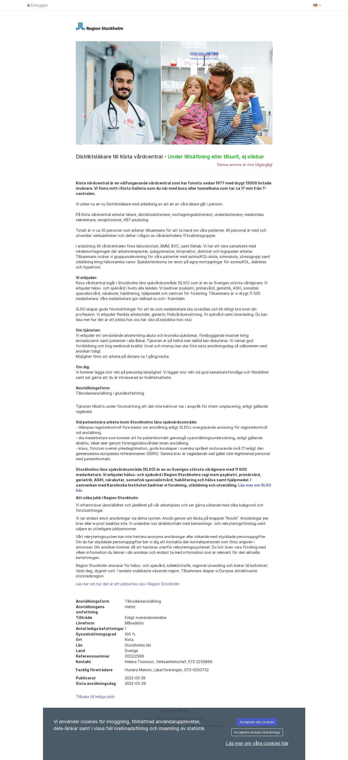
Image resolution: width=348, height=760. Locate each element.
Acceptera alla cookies (257, 722)
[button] (317, 5)
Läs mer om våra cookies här (257, 743)
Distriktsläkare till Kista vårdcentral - (170, 156)
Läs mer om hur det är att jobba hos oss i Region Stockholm (127, 584)
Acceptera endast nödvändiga (257, 732)
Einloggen (37, 5)
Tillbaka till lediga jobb (95, 696)
